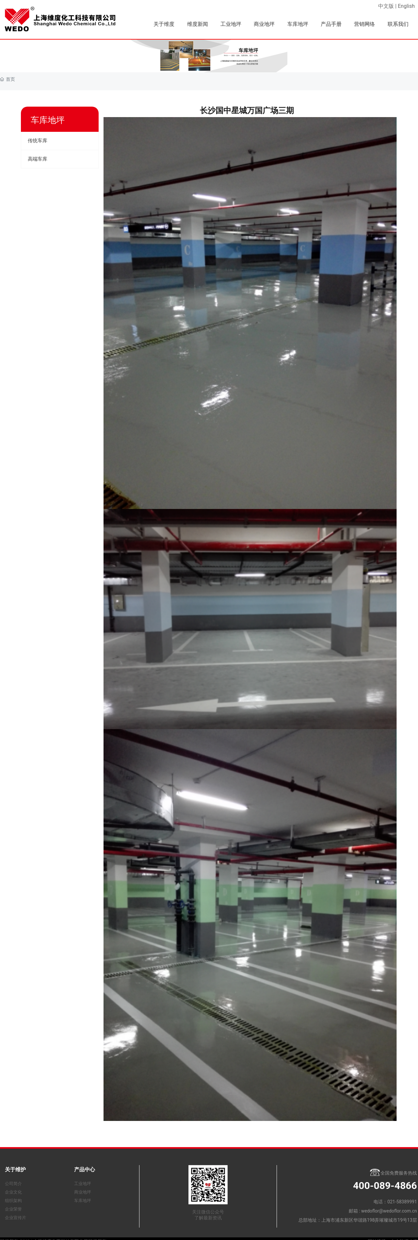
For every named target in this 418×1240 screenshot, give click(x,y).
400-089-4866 (385, 1185)
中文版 (386, 6)
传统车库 (37, 140)
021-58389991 (402, 1201)
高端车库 (37, 159)
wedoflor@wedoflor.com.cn (389, 1211)
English (406, 6)
